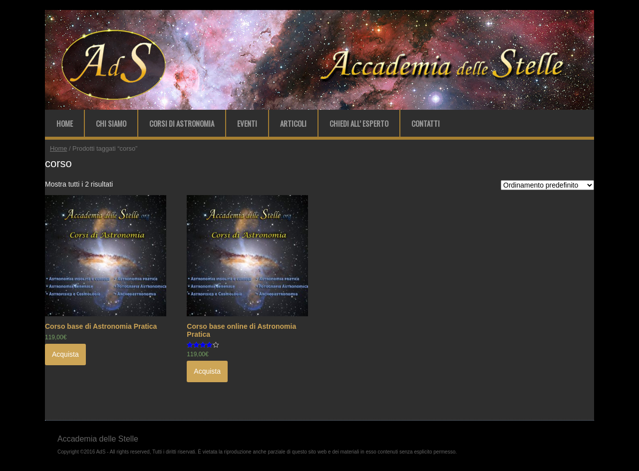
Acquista (65, 354)
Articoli (293, 123)
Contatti (425, 123)
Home (64, 123)
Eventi (247, 123)
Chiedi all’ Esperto (358, 123)
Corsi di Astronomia (181, 123)
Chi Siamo (111, 123)
